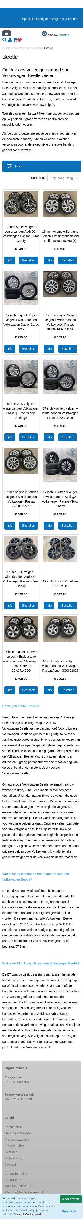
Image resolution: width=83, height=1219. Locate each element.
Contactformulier (16, 1173)
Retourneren (13, 1127)
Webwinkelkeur (15, 1158)
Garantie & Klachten (18, 1133)
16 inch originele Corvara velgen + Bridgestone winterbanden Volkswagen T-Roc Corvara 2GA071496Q (21, 661)
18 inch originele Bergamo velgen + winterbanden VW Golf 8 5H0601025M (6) (60, 236)
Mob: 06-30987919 (18, 1186)
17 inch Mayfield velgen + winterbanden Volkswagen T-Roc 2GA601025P (60, 413)
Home (7, 48)
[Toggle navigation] (6, 33)
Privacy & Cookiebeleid (27, 1214)
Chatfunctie (12, 1180)
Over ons (11, 1152)
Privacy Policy (14, 1146)
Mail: (24, 1192)
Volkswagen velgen (28, 48)
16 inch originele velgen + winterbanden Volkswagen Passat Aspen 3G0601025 (60, 665)
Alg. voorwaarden (17, 1139)
